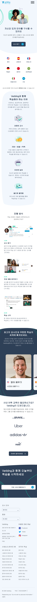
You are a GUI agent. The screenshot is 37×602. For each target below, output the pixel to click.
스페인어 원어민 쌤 (7, 553)
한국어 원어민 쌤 (7, 568)
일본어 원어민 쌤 (7, 576)
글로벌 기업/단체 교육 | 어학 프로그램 (8, 537)
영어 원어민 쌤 (6, 550)
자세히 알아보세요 (18, 454)
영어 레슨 (21, 550)
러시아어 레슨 (22, 565)
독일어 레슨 (21, 559)
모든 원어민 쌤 (6, 579)
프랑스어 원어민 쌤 (7, 556)
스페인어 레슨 (22, 553)
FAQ (3, 541)
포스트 (4, 530)
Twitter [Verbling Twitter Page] (22, 531)
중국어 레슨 (21, 573)
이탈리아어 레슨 (22, 570)
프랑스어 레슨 (22, 556)
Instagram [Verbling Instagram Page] (22, 535)
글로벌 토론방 (6, 533)
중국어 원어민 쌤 (7, 573)
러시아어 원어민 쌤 (7, 565)
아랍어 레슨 (21, 562)
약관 (16, 591)
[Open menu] (32, 2)
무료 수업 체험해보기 (18, 487)
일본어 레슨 (21, 576)
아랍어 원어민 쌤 (7, 562)
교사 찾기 (18, 44)
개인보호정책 (22, 591)
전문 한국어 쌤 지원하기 (9, 528)
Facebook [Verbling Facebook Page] (22, 528)
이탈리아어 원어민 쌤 (8, 570)
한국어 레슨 (21, 568)
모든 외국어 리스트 (23, 579)
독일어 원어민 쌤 (7, 559)
